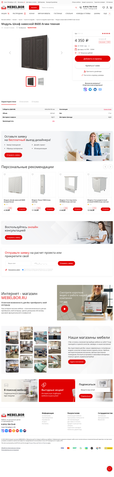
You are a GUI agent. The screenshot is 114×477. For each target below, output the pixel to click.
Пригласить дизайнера (92, 72)
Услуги (44, 422)
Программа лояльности (76, 418)
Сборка (70, 426)
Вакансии (101, 420)
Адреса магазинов (77, 362)
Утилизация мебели (74, 417)
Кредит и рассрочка (87, 2)
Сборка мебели (76, 2)
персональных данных (46, 271)
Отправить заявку (13, 156)
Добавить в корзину (92, 59)
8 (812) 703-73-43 (89, 6)
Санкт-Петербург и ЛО (10, 2)
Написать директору (75, 430)
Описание (23, 102)
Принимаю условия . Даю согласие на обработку (38, 270)
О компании (46, 417)
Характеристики (8, 102)
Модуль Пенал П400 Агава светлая (41, 202)
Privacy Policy (32, 444)
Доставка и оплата (31, 2)
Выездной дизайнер (51, 2)
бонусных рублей (85, 53)
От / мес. (82, 46)
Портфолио (46, 420)
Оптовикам (109, 2)
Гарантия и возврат (99, 2)
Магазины (21, 2)
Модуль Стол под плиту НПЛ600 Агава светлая (68, 202)
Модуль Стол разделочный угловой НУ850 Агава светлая (98, 202)
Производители (47, 418)
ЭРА (53, 122)
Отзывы (35, 102)
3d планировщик (73, 420)
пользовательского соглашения (44, 270)
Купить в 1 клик (92, 66)
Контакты (45, 424)
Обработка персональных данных (10, 448)
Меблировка (41, 2)
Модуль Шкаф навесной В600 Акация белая (14, 202)
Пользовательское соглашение (10, 450)
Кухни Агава (32, 27)
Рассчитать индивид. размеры (92, 76)
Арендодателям (103, 418)
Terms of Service (43, 444)
